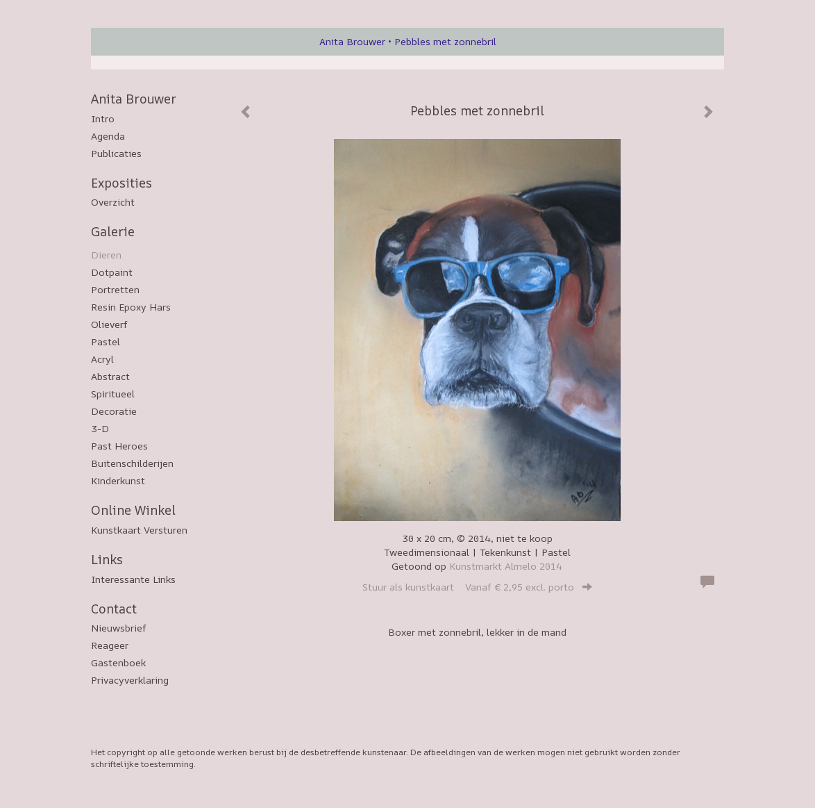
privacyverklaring (130, 679)
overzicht (113, 201)
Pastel (105, 341)
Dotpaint (112, 272)
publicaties (116, 153)
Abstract (110, 376)
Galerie (113, 231)
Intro (103, 118)
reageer (109, 645)
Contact (114, 608)
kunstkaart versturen (139, 529)
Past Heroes (119, 445)
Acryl (102, 358)
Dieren (106, 254)
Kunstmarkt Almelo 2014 (505, 565)
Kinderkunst (118, 480)
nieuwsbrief (118, 627)
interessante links (133, 579)
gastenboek (118, 662)
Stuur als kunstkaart (477, 586)
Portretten (115, 289)
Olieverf (109, 324)
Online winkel (133, 510)
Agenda (108, 135)
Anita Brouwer (352, 41)
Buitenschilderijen (132, 463)
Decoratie (114, 411)
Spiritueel (113, 393)
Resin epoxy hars (131, 306)
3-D (100, 428)
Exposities (121, 182)
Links (107, 559)
